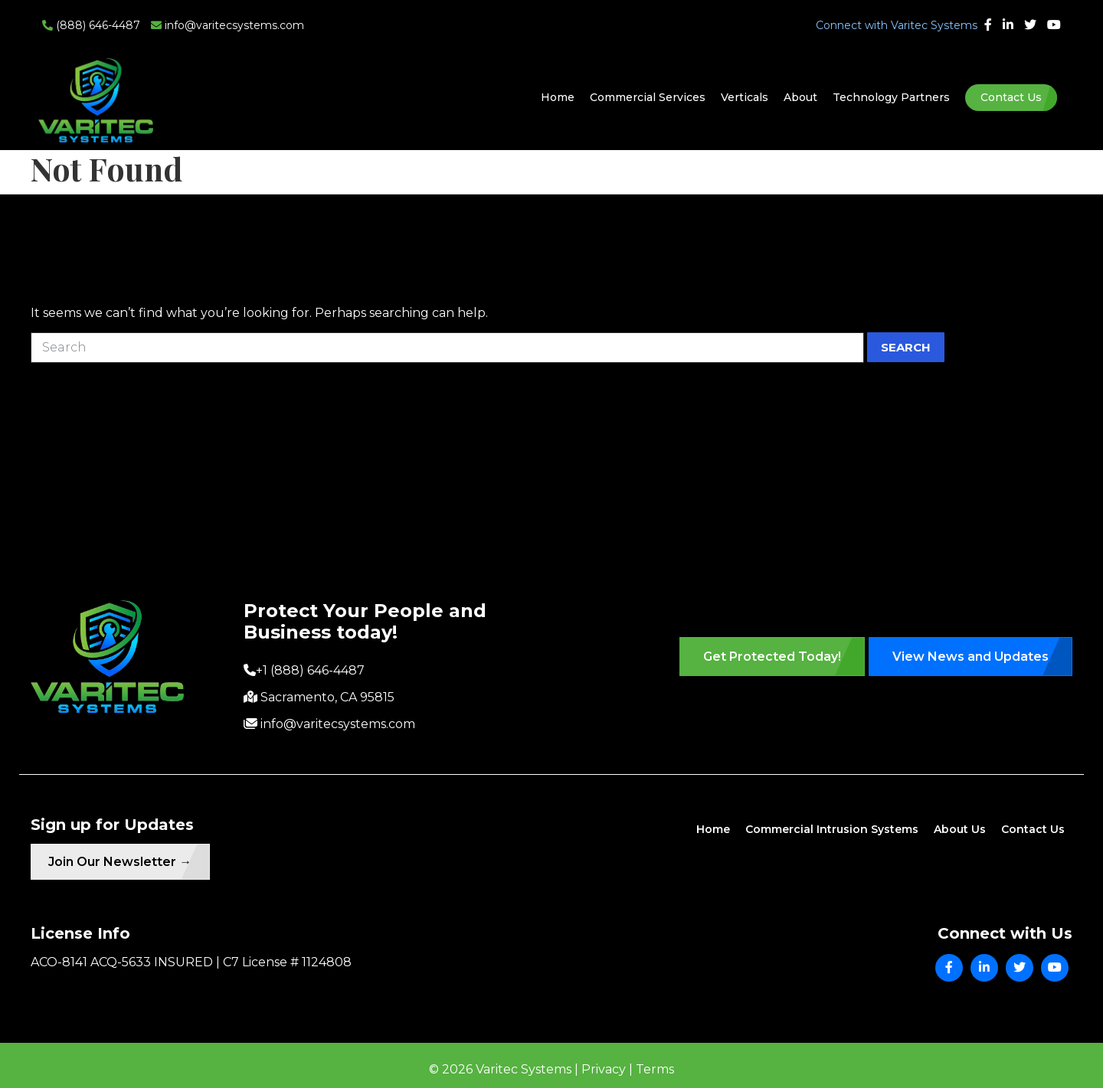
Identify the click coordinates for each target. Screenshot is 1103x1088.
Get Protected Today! (772, 656)
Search (906, 347)
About (800, 97)
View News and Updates (970, 656)
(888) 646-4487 (91, 25)
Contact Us (1011, 97)
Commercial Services (647, 97)
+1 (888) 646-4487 (310, 670)
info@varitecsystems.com (227, 25)
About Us (960, 829)
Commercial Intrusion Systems (831, 829)
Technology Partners (891, 97)
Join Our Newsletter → (126, 863)
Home (557, 97)
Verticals (744, 97)
